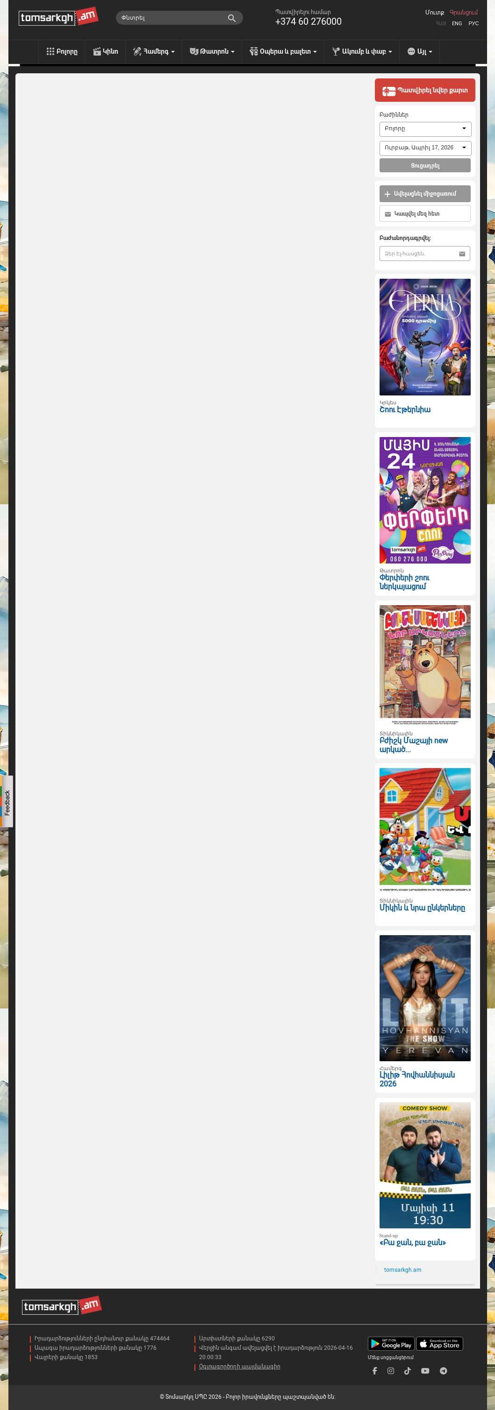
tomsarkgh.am (403, 1270)
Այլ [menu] (424, 51)
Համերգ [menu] (159, 51)
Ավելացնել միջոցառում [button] (420, 193)
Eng (457, 24)
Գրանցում (464, 12)
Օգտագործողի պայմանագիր (239, 1366)
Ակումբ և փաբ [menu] (367, 51)
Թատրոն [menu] (217, 51)
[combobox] (426, 129)
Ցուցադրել (425, 165)
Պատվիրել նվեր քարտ (425, 91)
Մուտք (434, 12)
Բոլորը (67, 51)
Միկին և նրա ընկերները (422, 907)
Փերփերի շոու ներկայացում (404, 582)
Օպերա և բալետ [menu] (288, 51)
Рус (473, 24)
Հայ (441, 24)
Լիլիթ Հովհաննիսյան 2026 (417, 1079)
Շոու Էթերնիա (405, 409)
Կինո (110, 51)
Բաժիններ (394, 115)
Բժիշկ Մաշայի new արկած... (414, 745)
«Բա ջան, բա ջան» (413, 1242)
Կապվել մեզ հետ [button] (412, 214)
